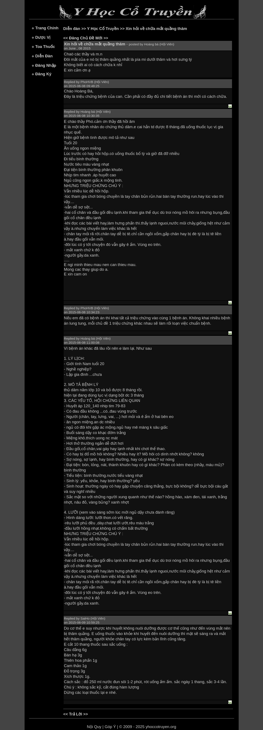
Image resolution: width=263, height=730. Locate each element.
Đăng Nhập (45, 65)
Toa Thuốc (45, 46)
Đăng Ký (43, 74)
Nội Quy (94, 726)
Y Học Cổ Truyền (103, 28)
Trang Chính (47, 28)
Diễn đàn (71, 28)
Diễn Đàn (44, 56)
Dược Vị (42, 37)
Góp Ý (110, 726)
